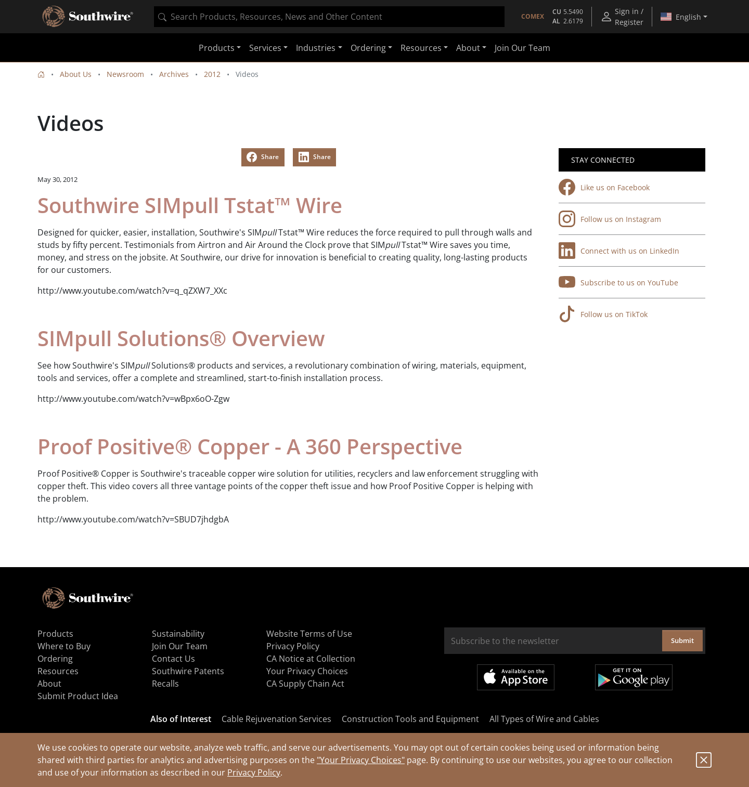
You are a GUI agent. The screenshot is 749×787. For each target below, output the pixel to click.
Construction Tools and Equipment (410, 719)
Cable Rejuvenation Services (276, 719)
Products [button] (217, 48)
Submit (682, 640)
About (49, 683)
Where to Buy (64, 646)
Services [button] (265, 48)
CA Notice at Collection (310, 658)
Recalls (165, 683)
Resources (58, 671)
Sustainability (178, 633)
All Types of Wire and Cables (544, 719)
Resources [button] (421, 48)
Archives (174, 74)
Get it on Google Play (634, 677)
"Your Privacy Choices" (361, 760)
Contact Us (173, 658)
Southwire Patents (188, 671)
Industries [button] (315, 48)
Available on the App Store (515, 677)
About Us (76, 74)
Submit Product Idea (77, 696)
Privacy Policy (253, 772)
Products (55, 633)
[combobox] (329, 16)
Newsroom (125, 74)
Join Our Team (522, 48)
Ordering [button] (368, 48)
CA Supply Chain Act (305, 683)
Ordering (55, 658)
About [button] (468, 48)
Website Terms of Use (309, 633)
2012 (212, 74)
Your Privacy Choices (307, 671)
